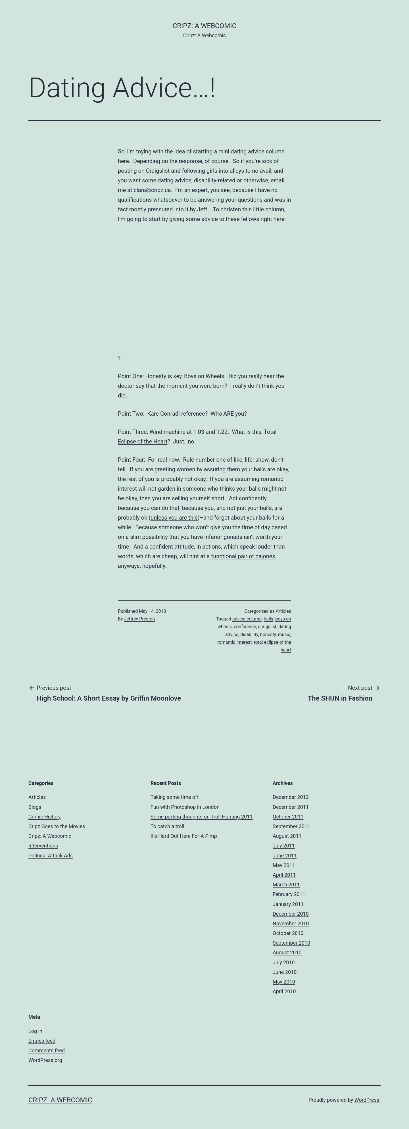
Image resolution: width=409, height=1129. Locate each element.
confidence (245, 626)
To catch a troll (167, 826)
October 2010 (288, 933)
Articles (283, 611)
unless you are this (174, 517)
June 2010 (285, 972)
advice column (247, 619)
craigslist (267, 626)
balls (268, 619)
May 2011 (284, 865)
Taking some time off (175, 797)
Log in (35, 1031)
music (284, 634)
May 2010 (284, 982)
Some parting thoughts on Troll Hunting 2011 (202, 817)
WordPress (366, 1100)
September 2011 (291, 826)
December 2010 (291, 914)
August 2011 (287, 836)
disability (249, 634)
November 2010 (291, 923)
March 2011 (286, 885)
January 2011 (288, 904)
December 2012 (291, 797)
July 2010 (284, 962)
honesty (268, 634)
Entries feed (41, 1041)
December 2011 (291, 807)
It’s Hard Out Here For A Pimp (184, 836)
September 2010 (291, 943)
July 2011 (284, 846)
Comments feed (46, 1050)
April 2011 (284, 875)
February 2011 (289, 894)
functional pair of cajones (242, 556)
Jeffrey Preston (139, 619)
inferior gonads (223, 537)
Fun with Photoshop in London (185, 807)
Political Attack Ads (50, 856)
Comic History (44, 817)
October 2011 (288, 817)
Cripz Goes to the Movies (56, 826)
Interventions (43, 846)
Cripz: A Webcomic (205, 26)
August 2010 (287, 952)
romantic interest (234, 642)
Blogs (34, 807)
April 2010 (284, 991)
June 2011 (285, 856)
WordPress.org (45, 1060)
